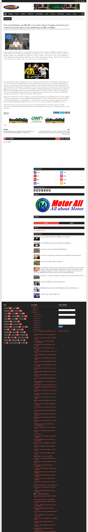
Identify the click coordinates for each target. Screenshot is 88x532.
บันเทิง (29, 33)
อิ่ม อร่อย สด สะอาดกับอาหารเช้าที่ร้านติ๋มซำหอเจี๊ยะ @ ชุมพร (75, 96)
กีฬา (27, 33)
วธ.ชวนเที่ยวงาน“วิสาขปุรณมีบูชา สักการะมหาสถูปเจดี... (45, 269)
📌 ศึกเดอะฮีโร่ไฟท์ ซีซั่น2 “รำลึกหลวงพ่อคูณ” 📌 (45, 360)
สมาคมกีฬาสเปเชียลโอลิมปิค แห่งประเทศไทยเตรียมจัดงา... (44, 366)
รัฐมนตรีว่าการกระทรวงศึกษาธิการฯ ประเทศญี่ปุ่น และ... (44, 499)
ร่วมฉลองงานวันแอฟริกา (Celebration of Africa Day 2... (45, 234)
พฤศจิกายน (36, 191)
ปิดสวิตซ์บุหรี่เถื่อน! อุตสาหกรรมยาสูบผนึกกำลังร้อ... (45, 210)
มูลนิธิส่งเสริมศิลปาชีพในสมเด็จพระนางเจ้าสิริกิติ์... (45, 276)
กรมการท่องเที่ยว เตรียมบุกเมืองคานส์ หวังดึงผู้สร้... (44, 357)
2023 (34, 512)
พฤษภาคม (36, 204)
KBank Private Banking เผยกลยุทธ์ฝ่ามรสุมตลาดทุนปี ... (45, 465)
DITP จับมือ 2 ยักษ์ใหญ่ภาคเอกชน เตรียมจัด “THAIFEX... (44, 384)
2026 (34, 183)
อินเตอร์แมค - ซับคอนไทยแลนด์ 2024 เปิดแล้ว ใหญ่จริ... (44, 334)
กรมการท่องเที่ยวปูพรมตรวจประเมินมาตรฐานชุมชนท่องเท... (44, 315)
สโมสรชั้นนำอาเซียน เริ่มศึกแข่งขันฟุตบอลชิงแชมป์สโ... (44, 351)
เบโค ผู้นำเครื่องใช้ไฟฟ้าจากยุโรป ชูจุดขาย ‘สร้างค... (45, 414)
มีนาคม (36, 505)
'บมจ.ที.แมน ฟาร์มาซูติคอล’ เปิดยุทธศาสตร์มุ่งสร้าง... (44, 306)
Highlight (66, 69)
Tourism (23, 14)
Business (10, 14)
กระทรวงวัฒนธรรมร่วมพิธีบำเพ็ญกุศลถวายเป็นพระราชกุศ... (45, 240)
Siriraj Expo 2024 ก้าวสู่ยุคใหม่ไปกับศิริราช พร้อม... (44, 397)
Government (6, 202)
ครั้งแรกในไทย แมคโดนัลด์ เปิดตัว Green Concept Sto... (43, 341)
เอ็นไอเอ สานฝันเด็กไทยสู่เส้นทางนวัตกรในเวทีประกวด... (44, 400)
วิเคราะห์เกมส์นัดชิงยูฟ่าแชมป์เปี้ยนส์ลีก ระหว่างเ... (45, 207)
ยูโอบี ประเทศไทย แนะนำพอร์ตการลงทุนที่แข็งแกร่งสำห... (44, 421)
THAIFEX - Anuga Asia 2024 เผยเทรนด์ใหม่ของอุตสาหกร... (44, 289)
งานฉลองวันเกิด (37, 309)
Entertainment (39, 14)
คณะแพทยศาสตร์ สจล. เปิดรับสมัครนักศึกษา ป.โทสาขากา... (44, 411)
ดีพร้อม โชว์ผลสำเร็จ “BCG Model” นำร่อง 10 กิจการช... (45, 318)
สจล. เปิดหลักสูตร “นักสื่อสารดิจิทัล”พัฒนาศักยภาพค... (44, 377)
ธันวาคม (36, 189)
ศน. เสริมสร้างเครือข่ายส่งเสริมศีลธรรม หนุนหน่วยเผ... (44, 486)
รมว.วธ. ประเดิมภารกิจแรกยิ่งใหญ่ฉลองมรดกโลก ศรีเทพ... (45, 445)
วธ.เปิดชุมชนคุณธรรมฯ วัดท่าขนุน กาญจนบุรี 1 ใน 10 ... (45, 442)
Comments (78, 69)
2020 (34, 519)
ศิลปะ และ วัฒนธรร (22, 213)
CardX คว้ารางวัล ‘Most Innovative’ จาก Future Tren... (45, 325)
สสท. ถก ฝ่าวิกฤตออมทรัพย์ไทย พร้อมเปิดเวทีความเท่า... (45, 254)
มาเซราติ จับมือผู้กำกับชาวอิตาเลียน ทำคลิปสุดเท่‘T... (44, 468)
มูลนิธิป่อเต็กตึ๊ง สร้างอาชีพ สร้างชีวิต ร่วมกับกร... (45, 260)
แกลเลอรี (6, 210)
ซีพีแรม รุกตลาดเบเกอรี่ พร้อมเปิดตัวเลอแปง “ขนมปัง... (44, 223)
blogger (45, 148)
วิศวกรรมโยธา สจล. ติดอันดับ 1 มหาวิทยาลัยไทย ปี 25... (45, 266)
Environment (14, 215)
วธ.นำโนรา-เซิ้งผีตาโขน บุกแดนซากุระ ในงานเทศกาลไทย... (45, 380)
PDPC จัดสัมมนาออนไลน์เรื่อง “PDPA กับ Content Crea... (45, 337)
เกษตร (13, 194)
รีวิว (11, 205)
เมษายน (36, 503)
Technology (30, 14)
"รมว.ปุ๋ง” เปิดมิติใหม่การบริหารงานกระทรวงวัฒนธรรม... (44, 390)
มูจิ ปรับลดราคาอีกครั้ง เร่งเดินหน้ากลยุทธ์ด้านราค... (44, 322)
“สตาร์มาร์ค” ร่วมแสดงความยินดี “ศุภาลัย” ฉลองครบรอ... (45, 227)
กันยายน (36, 196)
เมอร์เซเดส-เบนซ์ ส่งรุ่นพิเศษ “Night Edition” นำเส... (44, 328)
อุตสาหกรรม (16, 199)
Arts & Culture (22, 210)
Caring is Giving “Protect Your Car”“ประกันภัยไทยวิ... (45, 462)
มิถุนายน (36, 202)
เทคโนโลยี (14, 191)
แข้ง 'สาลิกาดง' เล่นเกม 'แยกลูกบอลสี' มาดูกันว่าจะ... (45, 283)
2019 (34, 521)
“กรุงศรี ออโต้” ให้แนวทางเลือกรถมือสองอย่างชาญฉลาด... (44, 455)
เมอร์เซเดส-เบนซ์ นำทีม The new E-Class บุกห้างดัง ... (45, 458)
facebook (55, 148)
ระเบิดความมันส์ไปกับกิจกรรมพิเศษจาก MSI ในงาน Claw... (44, 424)
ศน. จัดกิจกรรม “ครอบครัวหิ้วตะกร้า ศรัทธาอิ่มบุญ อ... (44, 363)
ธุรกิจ (14, 183)
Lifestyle (53, 14)
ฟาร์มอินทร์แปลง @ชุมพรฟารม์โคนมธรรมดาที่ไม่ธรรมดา (75, 137)
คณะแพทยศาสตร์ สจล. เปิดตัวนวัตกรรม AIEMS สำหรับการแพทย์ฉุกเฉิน (75, 84)
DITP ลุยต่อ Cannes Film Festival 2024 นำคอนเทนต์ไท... (44, 489)
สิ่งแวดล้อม (15, 202)
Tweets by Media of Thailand (65, 77)
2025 (34, 185)
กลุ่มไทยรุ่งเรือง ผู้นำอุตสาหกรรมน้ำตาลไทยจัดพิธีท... (45, 372)
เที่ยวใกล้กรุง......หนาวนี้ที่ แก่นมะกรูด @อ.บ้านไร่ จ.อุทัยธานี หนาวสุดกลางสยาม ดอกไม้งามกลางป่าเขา (75, 132)
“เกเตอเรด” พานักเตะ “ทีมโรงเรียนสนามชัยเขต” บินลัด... (45, 213)
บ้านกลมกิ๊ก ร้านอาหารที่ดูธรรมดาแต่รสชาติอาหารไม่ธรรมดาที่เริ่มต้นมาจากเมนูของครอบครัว (75, 103)
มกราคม (36, 509)
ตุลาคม (36, 194)
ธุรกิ (5, 218)
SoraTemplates (11, 530)
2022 (34, 514)
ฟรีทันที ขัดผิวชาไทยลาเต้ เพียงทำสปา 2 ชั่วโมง (45, 475)
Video (22, 215)
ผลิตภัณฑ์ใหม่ (7, 186)
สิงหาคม (36, 198)
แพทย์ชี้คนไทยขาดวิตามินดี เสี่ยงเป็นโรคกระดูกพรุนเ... (45, 448)
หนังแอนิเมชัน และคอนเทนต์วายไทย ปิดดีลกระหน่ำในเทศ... (44, 217)
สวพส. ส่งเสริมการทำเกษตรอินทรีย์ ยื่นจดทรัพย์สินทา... (45, 387)
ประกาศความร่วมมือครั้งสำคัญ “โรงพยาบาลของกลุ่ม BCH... (45, 344)
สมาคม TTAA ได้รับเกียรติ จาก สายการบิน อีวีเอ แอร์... (45, 303)
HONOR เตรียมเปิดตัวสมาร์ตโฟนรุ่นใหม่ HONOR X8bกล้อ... (45, 472)
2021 (34, 516)
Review (74, 14)
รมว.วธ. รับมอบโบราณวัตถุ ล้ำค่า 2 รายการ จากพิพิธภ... (45, 273)
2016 (34, 525)
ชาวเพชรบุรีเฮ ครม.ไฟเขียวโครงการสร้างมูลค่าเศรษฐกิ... (45, 312)
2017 (34, 523)
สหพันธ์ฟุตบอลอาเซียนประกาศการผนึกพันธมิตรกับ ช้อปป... (45, 347)
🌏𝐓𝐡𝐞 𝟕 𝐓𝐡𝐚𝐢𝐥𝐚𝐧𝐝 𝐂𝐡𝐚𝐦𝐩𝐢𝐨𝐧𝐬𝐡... (41, 369)
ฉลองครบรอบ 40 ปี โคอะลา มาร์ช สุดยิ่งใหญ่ (44, 374)
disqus (49, 148)
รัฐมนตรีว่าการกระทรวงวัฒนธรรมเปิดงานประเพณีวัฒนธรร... (44, 299)
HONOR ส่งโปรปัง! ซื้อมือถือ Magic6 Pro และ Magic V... (44, 417)
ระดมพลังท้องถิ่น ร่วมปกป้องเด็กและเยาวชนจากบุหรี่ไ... (45, 244)
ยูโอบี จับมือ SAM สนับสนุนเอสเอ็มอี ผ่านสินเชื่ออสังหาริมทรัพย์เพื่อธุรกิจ (75, 90)
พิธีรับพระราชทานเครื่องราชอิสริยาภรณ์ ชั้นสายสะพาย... (45, 293)
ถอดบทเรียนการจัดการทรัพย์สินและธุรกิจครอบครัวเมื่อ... (43, 404)
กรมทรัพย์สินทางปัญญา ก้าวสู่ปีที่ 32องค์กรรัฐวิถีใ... (45, 479)
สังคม (13, 189)
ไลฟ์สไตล (14, 210)
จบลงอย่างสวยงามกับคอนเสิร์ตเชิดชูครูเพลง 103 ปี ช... (45, 237)
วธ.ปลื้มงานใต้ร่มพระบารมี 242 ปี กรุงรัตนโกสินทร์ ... (42, 427)
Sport (46, 14)
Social (16, 14)
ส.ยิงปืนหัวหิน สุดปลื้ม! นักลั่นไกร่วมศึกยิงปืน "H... (45, 477)
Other (68, 14)
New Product (61, 14)
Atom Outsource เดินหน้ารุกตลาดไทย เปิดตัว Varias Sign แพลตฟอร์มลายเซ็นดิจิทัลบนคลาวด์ (75, 144)
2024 (34, 187)
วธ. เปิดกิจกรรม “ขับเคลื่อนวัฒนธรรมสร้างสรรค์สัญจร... (45, 262)
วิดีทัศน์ (5, 213)
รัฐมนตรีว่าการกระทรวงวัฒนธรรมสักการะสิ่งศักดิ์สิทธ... (45, 394)
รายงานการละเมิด (64, 206)
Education (18, 205)
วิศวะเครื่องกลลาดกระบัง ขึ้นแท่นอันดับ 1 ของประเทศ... (44, 220)
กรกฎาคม (36, 200)
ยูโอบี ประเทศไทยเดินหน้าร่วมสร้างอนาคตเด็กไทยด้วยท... (44, 452)
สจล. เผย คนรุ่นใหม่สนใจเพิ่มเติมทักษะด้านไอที (44, 430)
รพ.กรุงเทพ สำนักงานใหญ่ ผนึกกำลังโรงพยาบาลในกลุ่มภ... (45, 483)
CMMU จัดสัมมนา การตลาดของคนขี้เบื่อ (43, 331)
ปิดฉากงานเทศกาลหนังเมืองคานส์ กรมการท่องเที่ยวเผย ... (44, 250)
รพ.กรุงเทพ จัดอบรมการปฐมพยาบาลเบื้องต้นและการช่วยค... (45, 279)
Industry (14, 207)
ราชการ (5, 189)
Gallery (12, 213)
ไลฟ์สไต (23, 218)
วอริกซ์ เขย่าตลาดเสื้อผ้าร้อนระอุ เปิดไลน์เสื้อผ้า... (45, 439)
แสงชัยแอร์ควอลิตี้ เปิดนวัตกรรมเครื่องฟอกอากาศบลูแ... (44, 433)
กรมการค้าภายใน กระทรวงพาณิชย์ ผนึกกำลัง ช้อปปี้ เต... (44, 354)
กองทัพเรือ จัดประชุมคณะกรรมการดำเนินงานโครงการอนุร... (44, 436)
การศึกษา (21, 194)
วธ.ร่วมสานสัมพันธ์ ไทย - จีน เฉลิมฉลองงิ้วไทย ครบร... (45, 230)
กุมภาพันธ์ (36, 507)
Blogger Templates (23, 530)
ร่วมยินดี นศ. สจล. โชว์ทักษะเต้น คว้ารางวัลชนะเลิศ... (45, 296)
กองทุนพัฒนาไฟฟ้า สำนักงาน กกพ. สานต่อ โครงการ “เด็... (44, 496)
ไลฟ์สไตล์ (6, 183)
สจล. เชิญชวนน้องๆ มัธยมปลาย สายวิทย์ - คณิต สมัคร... (45, 247)
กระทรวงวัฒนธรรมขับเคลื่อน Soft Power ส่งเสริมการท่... (45, 286)
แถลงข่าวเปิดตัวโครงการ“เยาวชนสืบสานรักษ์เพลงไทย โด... (44, 257)
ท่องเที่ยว (16, 186)
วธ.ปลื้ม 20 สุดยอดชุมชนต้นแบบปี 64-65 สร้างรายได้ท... (45, 493)
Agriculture (6, 215)
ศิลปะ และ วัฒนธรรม (14, 218)
